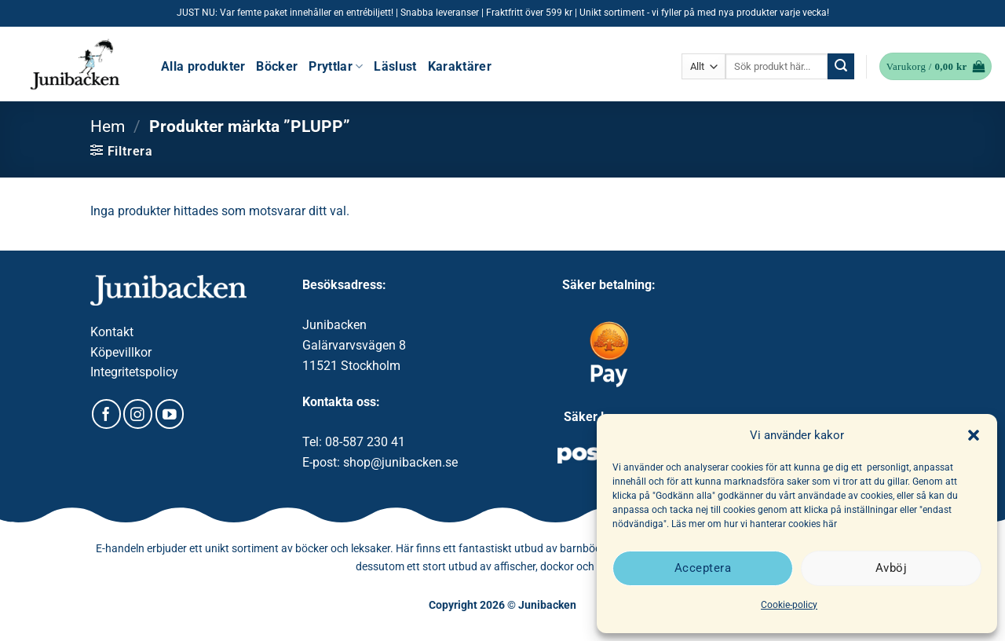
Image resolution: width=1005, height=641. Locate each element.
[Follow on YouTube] (170, 414)
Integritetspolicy (134, 371)
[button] (973, 435)
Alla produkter (203, 66)
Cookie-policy (789, 604)
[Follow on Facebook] (106, 414)
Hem (107, 126)
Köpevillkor (121, 352)
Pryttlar (336, 66)
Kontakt (111, 331)
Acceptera (702, 568)
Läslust (395, 66)
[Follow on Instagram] (137, 414)
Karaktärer (460, 66)
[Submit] (841, 66)
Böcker (277, 66)
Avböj (891, 568)
